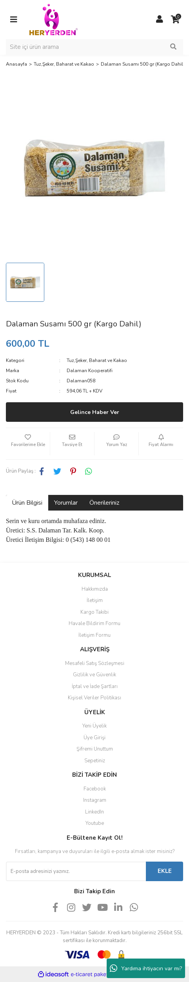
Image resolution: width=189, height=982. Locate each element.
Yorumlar (66, 502)
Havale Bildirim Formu (94, 623)
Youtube (94, 823)
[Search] (94, 47)
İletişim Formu (94, 635)
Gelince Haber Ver (94, 412)
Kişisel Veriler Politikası (94, 697)
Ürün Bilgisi (27, 502)
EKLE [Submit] (165, 871)
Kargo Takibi (94, 612)
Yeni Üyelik (94, 725)
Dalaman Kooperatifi (90, 370)
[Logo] (53, 19)
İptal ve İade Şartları (95, 686)
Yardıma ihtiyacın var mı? (146, 968)
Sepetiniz (94, 760)
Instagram (94, 800)
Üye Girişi (94, 737)
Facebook (95, 788)
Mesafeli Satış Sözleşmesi (94, 663)
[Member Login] (159, 19)
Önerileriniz (104, 502)
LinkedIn (94, 811)
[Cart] (175, 19)
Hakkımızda (95, 589)
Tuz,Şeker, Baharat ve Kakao (97, 360)
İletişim (95, 600)
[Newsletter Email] (76, 871)
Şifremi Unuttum (94, 749)
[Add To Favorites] (28, 443)
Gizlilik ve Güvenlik (94, 674)
